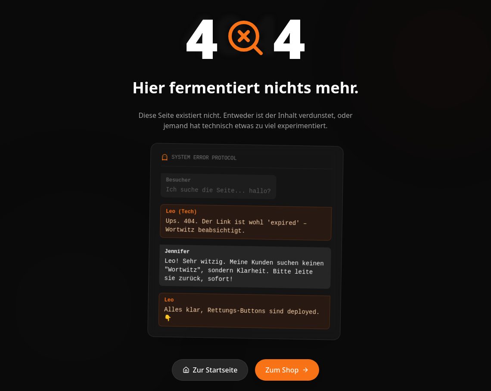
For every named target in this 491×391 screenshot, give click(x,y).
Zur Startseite (210, 370)
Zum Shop (287, 370)
